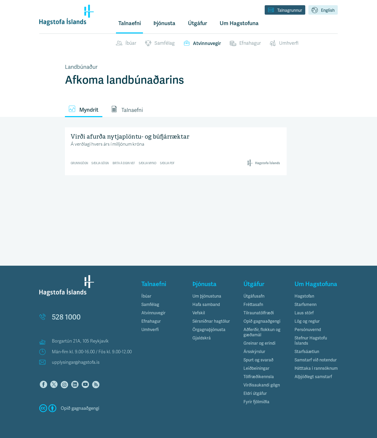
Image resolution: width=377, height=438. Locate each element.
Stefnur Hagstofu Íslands (311, 340)
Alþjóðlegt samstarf (313, 376)
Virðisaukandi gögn (261, 385)
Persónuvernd (308, 329)
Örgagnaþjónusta (208, 329)
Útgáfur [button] (197, 23)
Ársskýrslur (254, 351)
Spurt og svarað (258, 360)
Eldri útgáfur (255, 393)
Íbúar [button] (146, 296)
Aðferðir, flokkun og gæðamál (261, 332)
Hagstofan (304, 296)
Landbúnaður (81, 67)
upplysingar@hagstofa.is (75, 362)
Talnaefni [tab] (127, 109)
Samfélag (160, 43)
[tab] (163, 296)
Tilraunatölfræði (258, 313)
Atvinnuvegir (202, 43)
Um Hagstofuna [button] (239, 23)
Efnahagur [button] (151, 321)
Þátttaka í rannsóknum (316, 368)
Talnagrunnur (285, 10)
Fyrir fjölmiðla (256, 402)
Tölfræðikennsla (258, 376)
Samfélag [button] (150, 304)
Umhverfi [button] (150, 329)
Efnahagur (245, 43)
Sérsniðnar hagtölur (211, 321)
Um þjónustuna (206, 296)
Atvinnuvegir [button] (153, 313)
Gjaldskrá (201, 338)
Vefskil (198, 313)
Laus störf (304, 313)
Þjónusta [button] (164, 23)
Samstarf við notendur (316, 360)
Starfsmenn (306, 304)
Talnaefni (129, 23)
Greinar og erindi (259, 343)
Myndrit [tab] (83, 109)
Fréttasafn (253, 304)
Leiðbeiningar (256, 368)
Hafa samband (206, 304)
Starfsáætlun (307, 351)
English (323, 10)
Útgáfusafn (253, 296)
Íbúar (126, 43)
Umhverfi (284, 43)
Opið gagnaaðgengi (261, 321)
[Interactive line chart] (176, 150)
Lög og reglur (307, 321)
